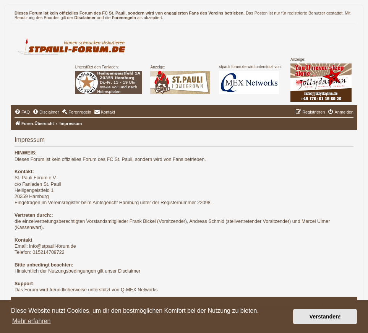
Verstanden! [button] (325, 317)
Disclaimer (85, 17)
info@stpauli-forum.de (52, 246)
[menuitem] (22, 112)
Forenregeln (124, 17)
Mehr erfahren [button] (31, 321)
